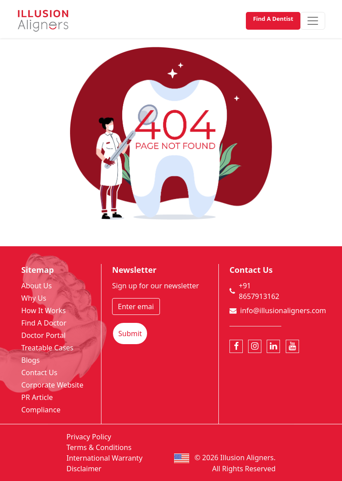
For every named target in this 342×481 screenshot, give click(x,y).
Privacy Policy (88, 437)
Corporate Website (52, 385)
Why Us (33, 298)
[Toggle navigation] (312, 21)
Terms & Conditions (99, 447)
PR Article (37, 397)
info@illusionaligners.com (283, 310)
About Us (36, 286)
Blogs (30, 360)
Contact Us (39, 372)
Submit (130, 333)
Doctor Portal (43, 335)
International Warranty (104, 458)
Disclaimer (83, 468)
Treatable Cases (47, 348)
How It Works (43, 310)
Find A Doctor (43, 323)
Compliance (40, 410)
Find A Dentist (273, 19)
